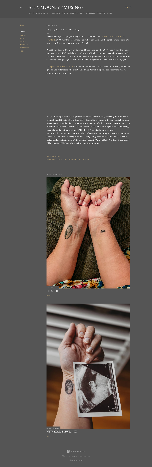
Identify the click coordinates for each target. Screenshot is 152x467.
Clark (80, 13)
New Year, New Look (62, 431)
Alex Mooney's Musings (56, 7)
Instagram (90, 13)
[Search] (128, 7)
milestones (24, 48)
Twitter (101, 13)
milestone (24, 44)
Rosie (22, 51)
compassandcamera (82, 456)
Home (31, 13)
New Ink (53, 291)
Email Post (56, 156)
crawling (23, 35)
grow (22, 38)
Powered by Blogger (76, 451)
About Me (40, 13)
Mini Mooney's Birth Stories (61, 13)
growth (23, 41)
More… (110, 13)
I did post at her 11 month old (60, 66)
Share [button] (22, 25)
